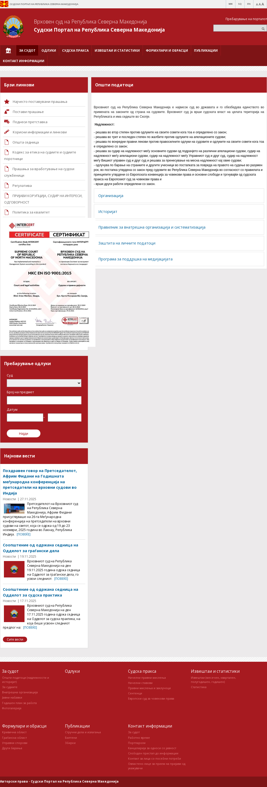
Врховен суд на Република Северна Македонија (90, 21)
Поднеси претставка (30, 122)
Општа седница (26, 142)
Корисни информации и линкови (40, 132)
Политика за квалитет (31, 212)
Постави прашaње (28, 111)
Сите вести (15, 639)
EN (249, 3)
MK (231, 3)
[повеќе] (24, 534)
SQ (240, 3)
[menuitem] (8, 50)
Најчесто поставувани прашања (40, 101)
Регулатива (22, 185)
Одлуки (72, 671)
